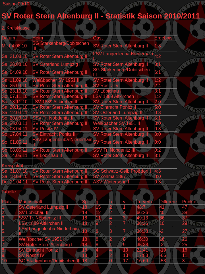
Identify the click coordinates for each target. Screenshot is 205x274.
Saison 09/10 (16, 3)
